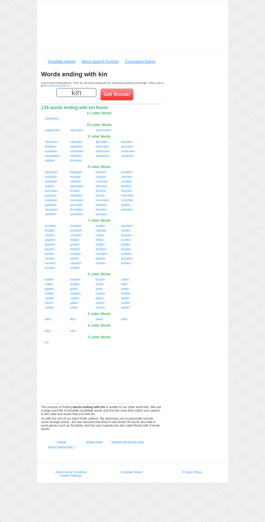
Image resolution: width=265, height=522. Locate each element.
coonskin (102, 181)
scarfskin (51, 151)
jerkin (99, 288)
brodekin (127, 172)
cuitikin (50, 186)
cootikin (126, 181)
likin (73, 319)
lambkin (101, 249)
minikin (50, 258)
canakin (101, 230)
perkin (125, 298)
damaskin (77, 186)
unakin (100, 307)
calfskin (101, 176)
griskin (74, 244)
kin (47, 342)
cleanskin (51, 141)
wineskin (127, 209)
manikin (126, 253)
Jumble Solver (94, 441)
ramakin (50, 263)
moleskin (51, 200)
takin (124, 319)
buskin (100, 279)
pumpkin (127, 258)
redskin (101, 263)
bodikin (101, 225)
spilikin (125, 204)
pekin (99, 319)
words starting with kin (58, 85)
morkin (125, 293)
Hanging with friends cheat (128, 441)
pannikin (51, 204)
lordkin (49, 253)
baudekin (51, 172)
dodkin (74, 284)
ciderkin (75, 181)
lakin (48, 319)
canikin (126, 230)
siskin (74, 307)
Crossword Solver (140, 61)
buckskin (51, 176)
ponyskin (76, 204)
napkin (74, 298)
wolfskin (50, 214)
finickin (75, 190)
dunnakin (51, 190)
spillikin (50, 160)
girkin (74, 288)
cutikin (100, 235)
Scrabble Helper (62, 61)
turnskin (101, 209)
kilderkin (50, 146)
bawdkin (76, 225)
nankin (49, 298)
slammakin (52, 155)
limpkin (126, 249)
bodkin (49, 279)
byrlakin (75, 176)
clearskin (76, 141)
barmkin (50, 225)
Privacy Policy (192, 472)
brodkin (50, 230)
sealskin (101, 204)
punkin (100, 302)
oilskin (74, 258)
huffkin (100, 244)
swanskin (51, 209)
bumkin (75, 279)
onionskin (102, 146)
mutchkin (127, 200)
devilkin (126, 186)
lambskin (76, 195)
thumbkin (76, 209)
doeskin (126, 235)
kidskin (126, 244)
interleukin (52, 118)
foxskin (126, 239)
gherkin (50, 244)
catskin (50, 235)
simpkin (50, 267)
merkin (100, 293)
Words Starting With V (61, 447)
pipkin (74, 302)
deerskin (101, 186)
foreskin (126, 190)
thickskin (76, 160)
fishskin (101, 190)
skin (73, 330)
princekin (127, 146)
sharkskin (77, 151)
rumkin (125, 302)
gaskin (49, 288)
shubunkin (128, 151)
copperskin (52, 130)
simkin (49, 307)
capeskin (51, 181)
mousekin (77, 200)
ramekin (75, 263)
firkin (124, 284)
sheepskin (103, 151)
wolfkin (75, 267)
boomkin (127, 225)
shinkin (126, 263)
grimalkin (102, 141)
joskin (125, 288)
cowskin (75, 235)
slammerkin (104, 130)
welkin (125, 307)
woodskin (76, 214)
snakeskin (102, 155)
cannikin (127, 176)
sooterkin (127, 155)
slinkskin (76, 155)
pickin (49, 302)
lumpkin (75, 253)
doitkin (74, 239)
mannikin (127, 195)
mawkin (75, 293)
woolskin (101, 214)
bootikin (101, 172)
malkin (49, 293)
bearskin (76, 172)
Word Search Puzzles (100, 61)
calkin (125, 279)
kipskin (50, 249)
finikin (100, 239)
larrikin (100, 195)
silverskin (76, 130)
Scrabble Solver (132, 472)
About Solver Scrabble (70, 472)
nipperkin (76, 146)
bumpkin (76, 230)
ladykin (75, 249)
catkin (49, 284)
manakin (101, 253)
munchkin (102, 200)
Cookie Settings (71, 475)
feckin (100, 284)
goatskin (51, 195)
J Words (61, 441)
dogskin (50, 239)
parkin (100, 298)
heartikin (127, 141)
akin (48, 330)
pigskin (100, 258)
